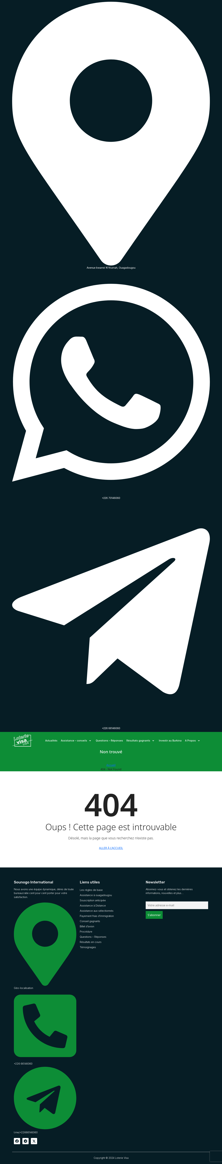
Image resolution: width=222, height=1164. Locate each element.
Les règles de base (91, 890)
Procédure (86, 931)
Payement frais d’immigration (97, 916)
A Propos (193, 740)
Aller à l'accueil (111, 848)
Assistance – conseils (76, 740)
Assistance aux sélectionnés (96, 910)
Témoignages (88, 947)
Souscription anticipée (93, 900)
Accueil (111, 765)
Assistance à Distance (93, 905)
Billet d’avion (87, 926)
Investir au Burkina (170, 740)
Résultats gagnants (140, 740)
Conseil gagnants (90, 921)
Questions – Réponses (109, 740)
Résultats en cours (90, 942)
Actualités (51, 740)
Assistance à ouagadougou (96, 895)
